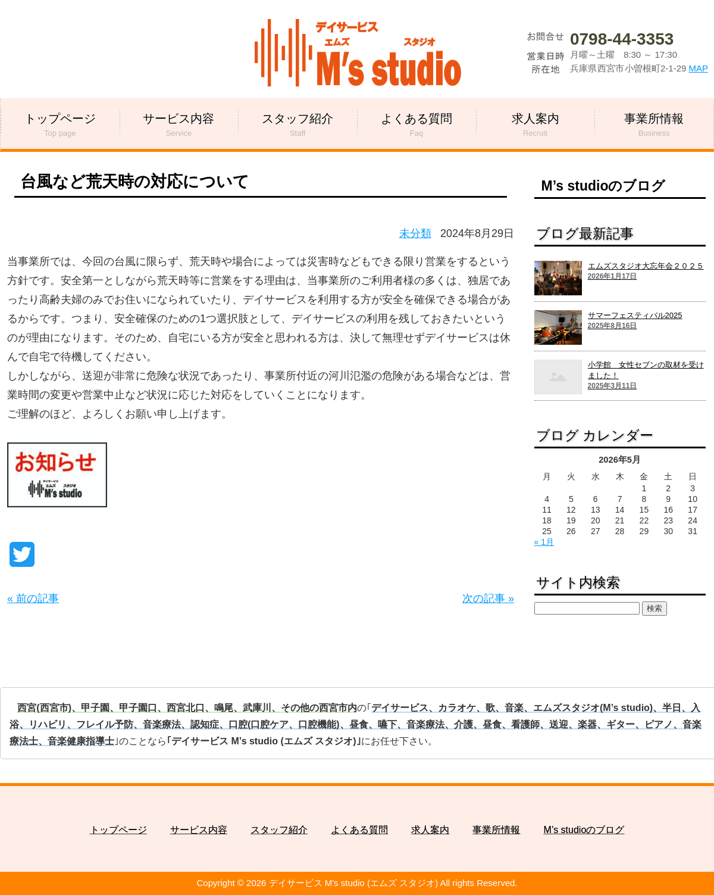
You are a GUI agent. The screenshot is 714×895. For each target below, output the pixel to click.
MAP (698, 68)
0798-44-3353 (622, 39)
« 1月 (544, 542)
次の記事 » (488, 598)
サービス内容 (198, 830)
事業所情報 (496, 830)
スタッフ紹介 (279, 830)
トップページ (118, 830)
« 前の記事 (33, 598)
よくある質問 (359, 830)
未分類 (415, 233)
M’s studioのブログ (603, 186)
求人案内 (430, 830)
